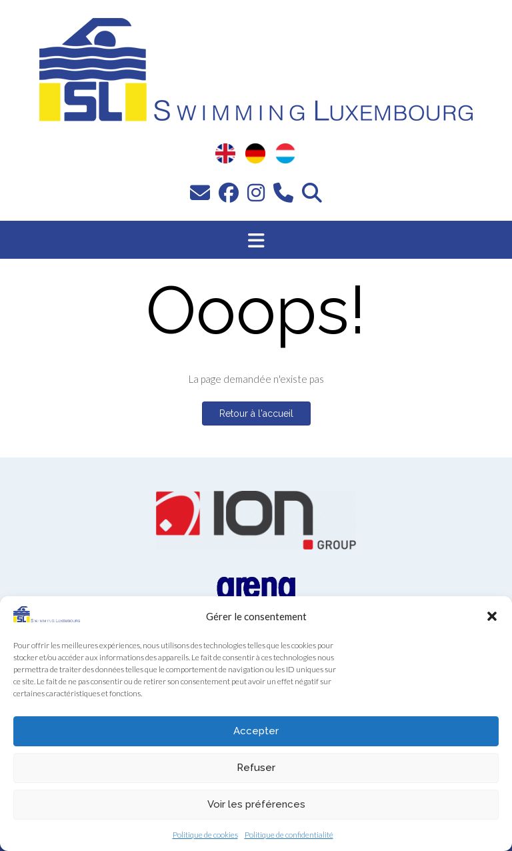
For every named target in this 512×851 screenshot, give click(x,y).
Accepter (256, 731)
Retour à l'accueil (256, 413)
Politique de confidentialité (289, 835)
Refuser (256, 768)
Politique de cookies (205, 835)
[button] (492, 616)
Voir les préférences (256, 804)
